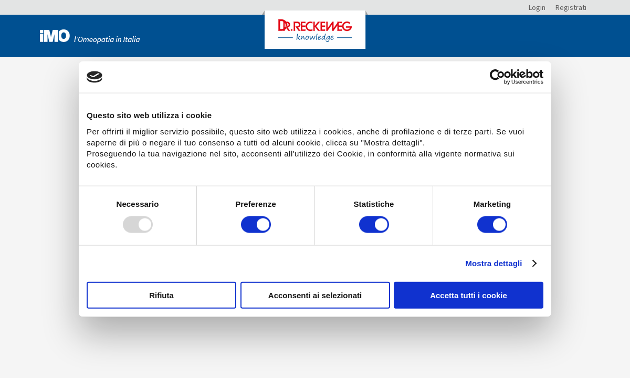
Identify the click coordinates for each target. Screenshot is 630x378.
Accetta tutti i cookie (468, 294)
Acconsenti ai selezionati (315, 294)
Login (537, 7)
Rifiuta (161, 294)
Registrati (570, 7)
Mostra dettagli (493, 263)
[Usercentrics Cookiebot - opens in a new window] (497, 77)
